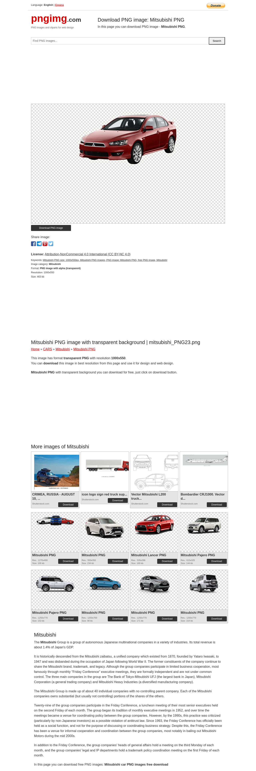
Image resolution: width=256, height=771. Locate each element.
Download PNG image (51, 228)
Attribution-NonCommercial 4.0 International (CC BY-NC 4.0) (87, 254)
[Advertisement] (128, 76)
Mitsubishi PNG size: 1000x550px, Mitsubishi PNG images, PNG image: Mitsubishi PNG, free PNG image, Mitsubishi (105, 260)
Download (68, 504)
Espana (59, 4)
